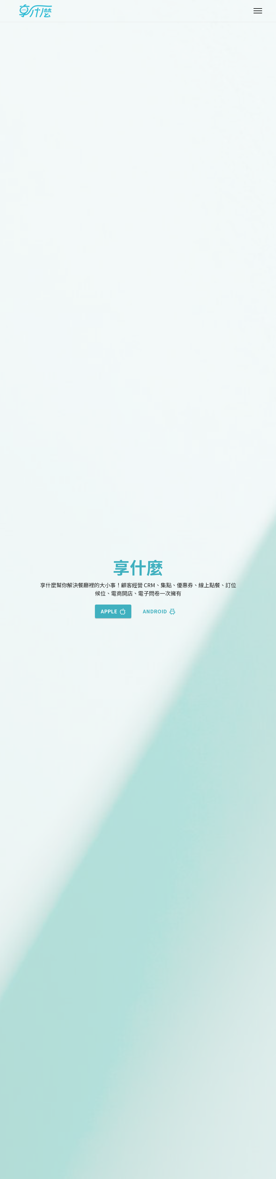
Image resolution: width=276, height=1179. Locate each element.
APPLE (113, 611)
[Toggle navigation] (258, 11)
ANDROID (159, 611)
